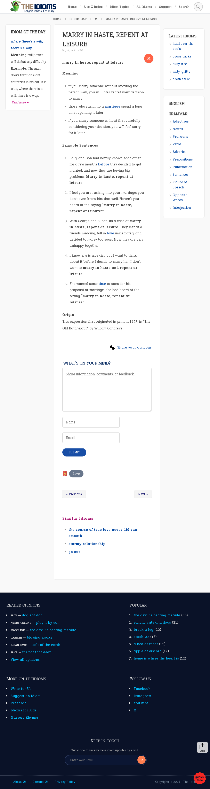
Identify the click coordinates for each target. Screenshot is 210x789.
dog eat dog (32, 615)
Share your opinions (134, 347)
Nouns (178, 129)
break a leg (143, 629)
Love (76, 474)
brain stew (181, 79)
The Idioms (191, 782)
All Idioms (144, 7)
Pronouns (180, 136)
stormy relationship (87, 543)
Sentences (181, 174)
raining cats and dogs (152, 622)
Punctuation (182, 167)
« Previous (74, 494)
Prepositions (183, 159)
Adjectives (181, 121)
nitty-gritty (181, 71)
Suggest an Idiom (25, 695)
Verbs (177, 144)
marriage (112, 106)
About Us (19, 782)
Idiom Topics (119, 7)
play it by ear (47, 622)
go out (74, 551)
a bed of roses (146, 643)
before (103, 164)
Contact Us (40, 782)
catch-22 (141, 636)
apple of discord (148, 651)
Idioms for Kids (24, 710)
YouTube (141, 703)
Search (184, 7)
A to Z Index (93, 7)
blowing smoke (39, 637)
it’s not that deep (36, 652)
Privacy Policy (65, 782)
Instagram (142, 695)
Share (202, 747)
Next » (143, 494)
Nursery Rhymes (25, 717)
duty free (180, 64)
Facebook (142, 688)
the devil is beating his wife (53, 629)
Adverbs (179, 151)
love (110, 233)
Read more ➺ (20, 102)
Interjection (182, 207)
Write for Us (21, 688)
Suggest (165, 7)
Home (72, 7)
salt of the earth (46, 644)
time (102, 283)
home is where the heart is (156, 658)
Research (18, 703)
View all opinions (25, 659)
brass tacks (182, 56)
